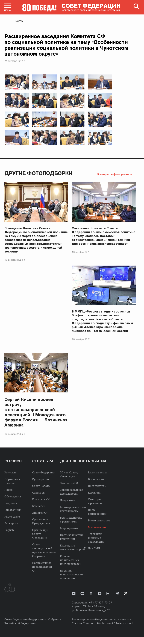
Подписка (10, 503)
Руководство (40, 479)
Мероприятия (69, 528)
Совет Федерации (43, 472)
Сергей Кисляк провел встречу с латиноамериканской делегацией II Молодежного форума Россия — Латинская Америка (36, 412)
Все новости (96, 479)
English (9, 530)
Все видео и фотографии (113, 174)
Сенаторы (38, 492)
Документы (67, 500)
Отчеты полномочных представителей (70, 560)
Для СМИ (94, 548)
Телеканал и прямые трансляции (96, 537)
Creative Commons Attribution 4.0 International (102, 623)
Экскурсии (11, 523)
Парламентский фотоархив (125, 593)
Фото (19, 21)
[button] (7, 7)
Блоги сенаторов (99, 520)
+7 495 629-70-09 (100, 602)
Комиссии (38, 506)
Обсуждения (12, 496)
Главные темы (97, 472)
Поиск (8, 489)
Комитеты (94, 492)
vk (73, 593)
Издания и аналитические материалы (71, 574)
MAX (99, 593)
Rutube (117, 593)
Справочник (12, 510)
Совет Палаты (41, 486)
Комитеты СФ (41, 499)
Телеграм (108, 593)
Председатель (97, 486)
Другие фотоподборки (38, 173)
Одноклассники (91, 593)
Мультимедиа (97, 527)
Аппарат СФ (40, 512)
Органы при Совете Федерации (40, 533)
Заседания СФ (69, 483)
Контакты (10, 472)
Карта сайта (12, 516)
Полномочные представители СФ (42, 566)
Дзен (82, 593)
